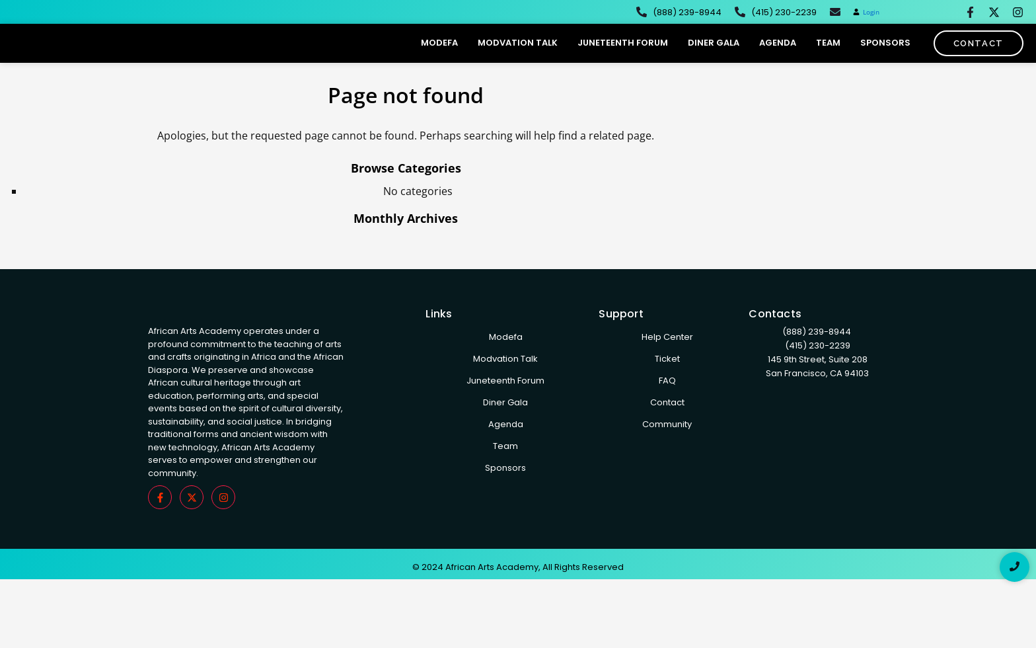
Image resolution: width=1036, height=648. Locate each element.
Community (667, 450)
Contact (667, 429)
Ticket (667, 385)
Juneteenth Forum (622, 56)
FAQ (667, 407)
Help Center (667, 363)
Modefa (439, 56)
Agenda (777, 56)
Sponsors (885, 56)
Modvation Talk (518, 56)
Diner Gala (713, 56)
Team (828, 56)
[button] (866, 12)
